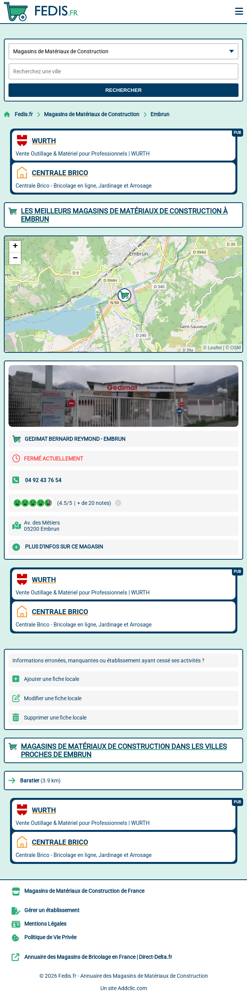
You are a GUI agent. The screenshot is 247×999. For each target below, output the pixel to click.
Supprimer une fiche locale (55, 718)
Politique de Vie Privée (50, 937)
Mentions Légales (45, 924)
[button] (123, 294)
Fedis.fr (24, 114)
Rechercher (123, 90)
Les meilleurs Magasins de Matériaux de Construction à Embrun (124, 215)
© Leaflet (212, 347)
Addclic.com (132, 988)
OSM (235, 347)
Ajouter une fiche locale (51, 679)
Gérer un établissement (52, 910)
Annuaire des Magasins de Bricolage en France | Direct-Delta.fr (98, 957)
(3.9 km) (40, 780)
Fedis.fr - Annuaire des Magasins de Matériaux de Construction (133, 976)
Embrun (160, 114)
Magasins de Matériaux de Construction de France (84, 891)
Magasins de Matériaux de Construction (91, 114)
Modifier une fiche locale (52, 698)
